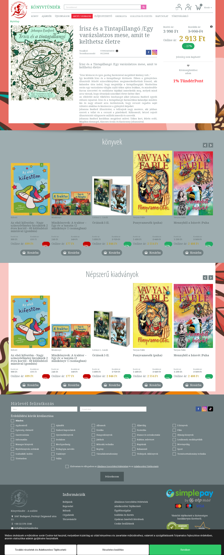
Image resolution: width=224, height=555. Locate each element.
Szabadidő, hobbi (24, 453)
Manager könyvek (24, 444)
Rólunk (66, 510)
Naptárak (141, 444)
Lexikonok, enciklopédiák (189, 439)
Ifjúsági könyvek (185, 434)
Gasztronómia (22, 434)
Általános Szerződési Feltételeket (112, 466)
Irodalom (60, 439)
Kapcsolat (162, 16)
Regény (99, 449)
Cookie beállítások (124, 523)
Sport (180, 449)
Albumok (100, 425)
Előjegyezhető (103, 16)
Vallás (59, 458)
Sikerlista (121, 16)
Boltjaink (67, 501)
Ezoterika (141, 430)
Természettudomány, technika (191, 453)
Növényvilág (183, 444)
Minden (19, 420)
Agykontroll (21, 425)
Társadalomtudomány (107, 453)
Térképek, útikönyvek (147, 453)
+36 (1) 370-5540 (21, 523)
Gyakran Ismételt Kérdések (129, 519)
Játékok (100, 439)
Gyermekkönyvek (64, 434)
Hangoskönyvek (104, 434)
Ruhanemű (142, 449)
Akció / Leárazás (82, 16)
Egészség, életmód (24, 430)
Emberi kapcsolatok (65, 430)
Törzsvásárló (180, 16)
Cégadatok (68, 514)
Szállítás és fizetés (141, 16)
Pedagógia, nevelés (65, 449)
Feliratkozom (112, 476)
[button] (204, 6)
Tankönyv (61, 453)
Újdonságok (62, 16)
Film (179, 430)
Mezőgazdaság (63, 444)
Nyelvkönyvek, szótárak (27, 449)
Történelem (21, 458)
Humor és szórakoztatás (148, 434)
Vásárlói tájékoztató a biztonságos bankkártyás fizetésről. (190, 517)
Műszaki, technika (105, 444)
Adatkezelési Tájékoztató (127, 506)
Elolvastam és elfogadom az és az (114, 466)
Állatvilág (141, 425)
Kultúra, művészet (145, 439)
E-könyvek (182, 425)
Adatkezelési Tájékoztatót (146, 466)
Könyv (34, 16)
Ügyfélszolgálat (122, 510)
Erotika (99, 430)
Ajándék (47, 16)
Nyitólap (14, 21)
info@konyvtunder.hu (24, 528)
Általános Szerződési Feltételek (131, 501)
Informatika (21, 439)
